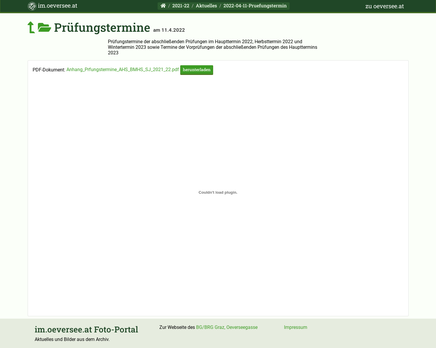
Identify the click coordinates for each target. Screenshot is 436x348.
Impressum (295, 327)
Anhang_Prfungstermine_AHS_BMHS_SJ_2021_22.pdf (139, 69)
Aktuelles (206, 5)
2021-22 (180, 5)
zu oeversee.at (384, 6)
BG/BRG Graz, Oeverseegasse (227, 327)
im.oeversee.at (52, 6)
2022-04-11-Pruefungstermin (255, 5)
